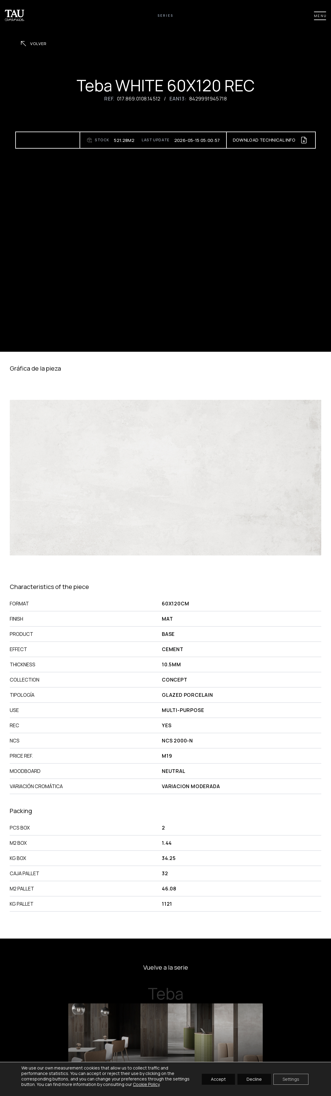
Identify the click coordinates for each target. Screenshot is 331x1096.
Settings (291, 1079)
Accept (218, 1079)
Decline (254, 1079)
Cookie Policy (146, 1084)
